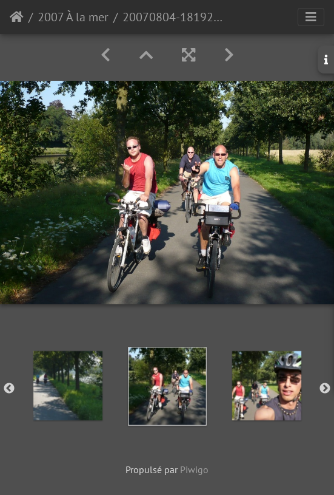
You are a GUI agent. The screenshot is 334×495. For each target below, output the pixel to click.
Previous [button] (9, 389)
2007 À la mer (73, 17)
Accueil (17, 17)
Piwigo (194, 469)
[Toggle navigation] (311, 17)
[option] (68, 385)
